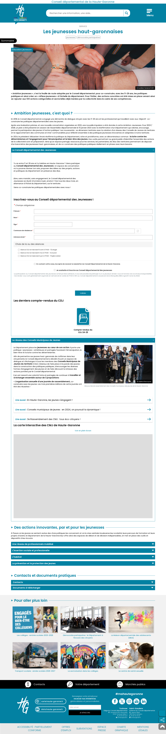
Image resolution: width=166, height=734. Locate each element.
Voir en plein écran (83, 430)
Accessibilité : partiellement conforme (34, 728)
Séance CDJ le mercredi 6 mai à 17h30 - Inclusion (37, 253)
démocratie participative (88, 37)
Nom (16, 218)
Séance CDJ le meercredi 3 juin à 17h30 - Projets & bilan (39, 256)
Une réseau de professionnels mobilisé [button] (32, 544)
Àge (16, 224)
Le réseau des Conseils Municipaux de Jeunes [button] (36, 340)
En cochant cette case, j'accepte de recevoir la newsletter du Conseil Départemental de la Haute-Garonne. (77, 264)
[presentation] (32, 283)
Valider (83, 293)
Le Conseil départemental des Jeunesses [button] (34, 150)
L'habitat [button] (17, 557)
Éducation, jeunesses (22, 49)
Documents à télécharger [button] (26, 587)
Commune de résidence (23, 231)
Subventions (84, 728)
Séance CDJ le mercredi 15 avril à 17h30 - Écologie (37, 250)
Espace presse (102, 728)
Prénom (17, 211)
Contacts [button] (18, 582)
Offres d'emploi (66, 728)
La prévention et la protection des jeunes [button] (34, 563)
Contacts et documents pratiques (45, 575)
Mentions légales (143, 728)
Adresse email (20, 237)
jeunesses (70, 37)
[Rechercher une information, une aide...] (88, 13)
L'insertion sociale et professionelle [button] (30, 550)
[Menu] (149, 13)
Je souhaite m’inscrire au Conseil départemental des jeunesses (83, 270)
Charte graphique (121, 728)
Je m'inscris (85, 712)
